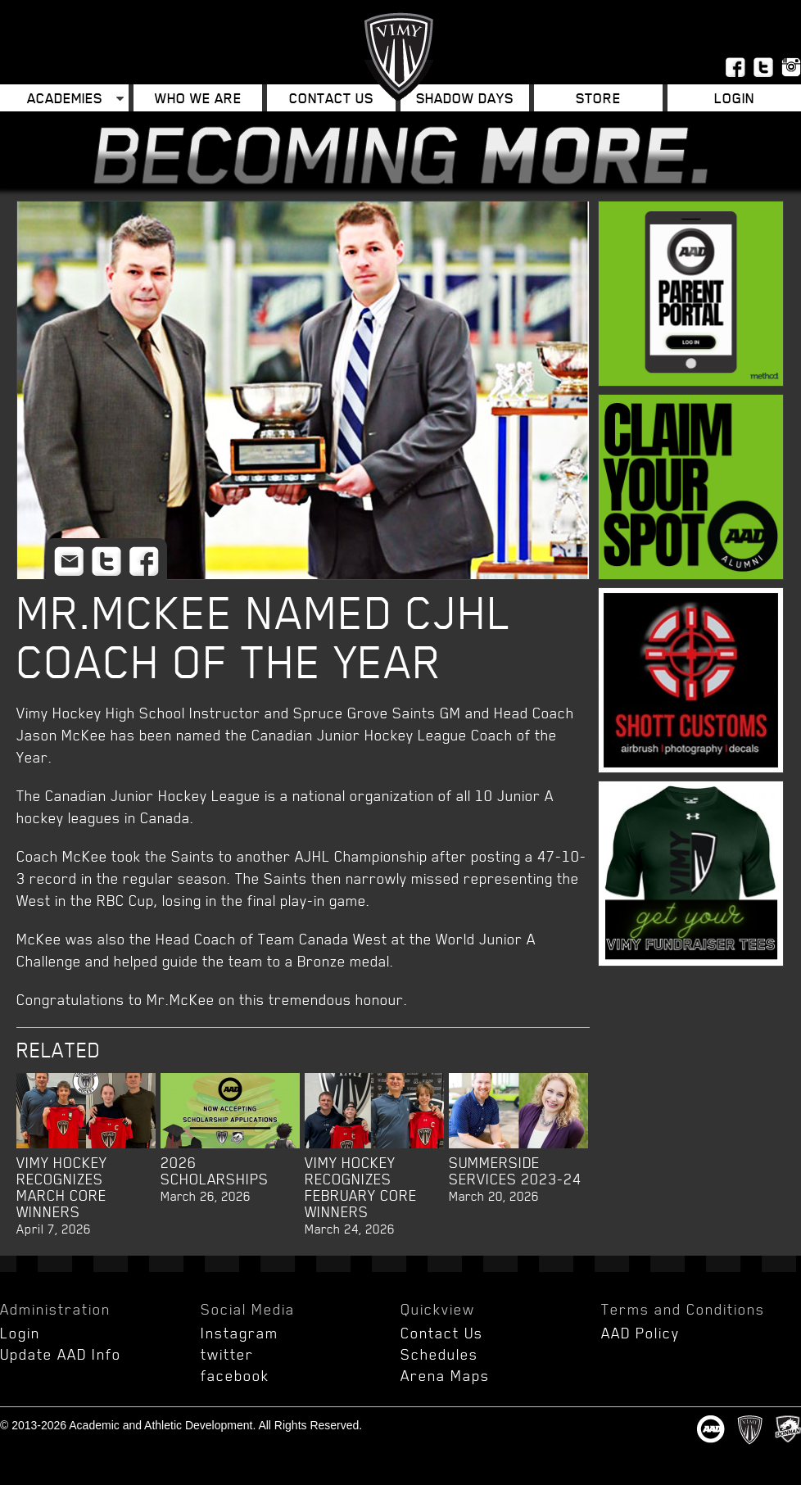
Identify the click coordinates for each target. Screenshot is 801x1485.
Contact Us (331, 97)
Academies (64, 97)
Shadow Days (465, 97)
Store (598, 97)
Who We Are (198, 97)
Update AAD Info (60, 1354)
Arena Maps (445, 1375)
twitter (227, 1354)
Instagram (239, 1333)
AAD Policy (640, 1333)
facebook (235, 1375)
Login (734, 97)
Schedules (439, 1354)
